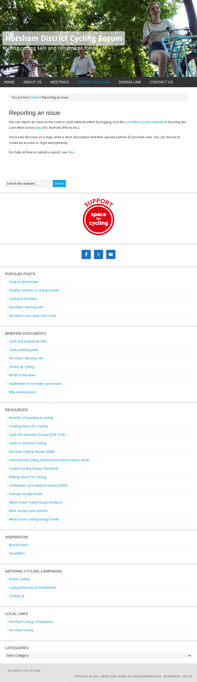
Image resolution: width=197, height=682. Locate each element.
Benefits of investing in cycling (31, 418)
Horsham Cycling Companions (31, 622)
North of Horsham (22, 375)
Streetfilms (17, 553)
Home (9, 82)
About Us (32, 82)
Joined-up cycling (21, 367)
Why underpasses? (22, 392)
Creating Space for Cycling (28, 426)
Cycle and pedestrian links (28, 341)
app (39, 128)
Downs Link (130, 82)
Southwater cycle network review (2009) (38, 485)
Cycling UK (16, 596)
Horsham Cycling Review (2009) (32, 451)
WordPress (172, 676)
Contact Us (161, 82)
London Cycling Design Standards (33, 468)
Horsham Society (21, 630)
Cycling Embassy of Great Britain (32, 587)
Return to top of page (24, 671)
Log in (187, 676)
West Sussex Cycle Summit (28, 511)
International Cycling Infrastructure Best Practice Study (49, 460)
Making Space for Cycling (27, 477)
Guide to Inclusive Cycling (27, 443)
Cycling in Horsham (23, 299)
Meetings (59, 82)
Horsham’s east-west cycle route (32, 316)
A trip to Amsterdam (24, 282)
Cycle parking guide (23, 350)
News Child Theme (114, 676)
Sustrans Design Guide (25, 494)
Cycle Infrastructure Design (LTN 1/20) (37, 435)
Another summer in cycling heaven (34, 290)
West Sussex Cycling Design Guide (34, 519)
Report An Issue (93, 82)
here (71, 152)
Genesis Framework (147, 676)
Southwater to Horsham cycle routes (35, 384)
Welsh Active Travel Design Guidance (36, 502)
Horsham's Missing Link (26, 307)
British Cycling (19, 579)
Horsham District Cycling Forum (63, 38)
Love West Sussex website (144, 122)
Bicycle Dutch (18, 545)
